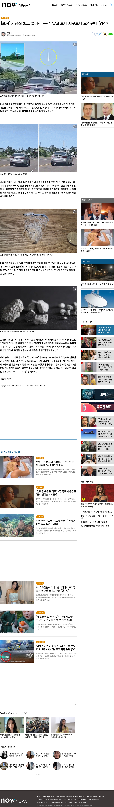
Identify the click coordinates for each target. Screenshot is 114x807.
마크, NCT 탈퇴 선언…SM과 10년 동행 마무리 (68, 767)
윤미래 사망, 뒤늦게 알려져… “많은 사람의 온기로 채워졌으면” (16, 767)
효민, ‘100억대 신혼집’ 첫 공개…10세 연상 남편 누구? (43, 756)
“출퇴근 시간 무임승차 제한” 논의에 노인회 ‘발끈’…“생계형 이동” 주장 (62, 736)
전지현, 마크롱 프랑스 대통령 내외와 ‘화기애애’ (16, 756)
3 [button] (39, 774)
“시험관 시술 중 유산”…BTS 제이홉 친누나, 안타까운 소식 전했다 (36, 736)
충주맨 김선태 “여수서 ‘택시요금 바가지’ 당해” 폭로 (69, 756)
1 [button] (36, 774)
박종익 (9, 33)
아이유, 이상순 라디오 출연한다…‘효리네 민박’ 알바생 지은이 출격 (43, 767)
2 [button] (38, 774)
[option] (36, 728)
